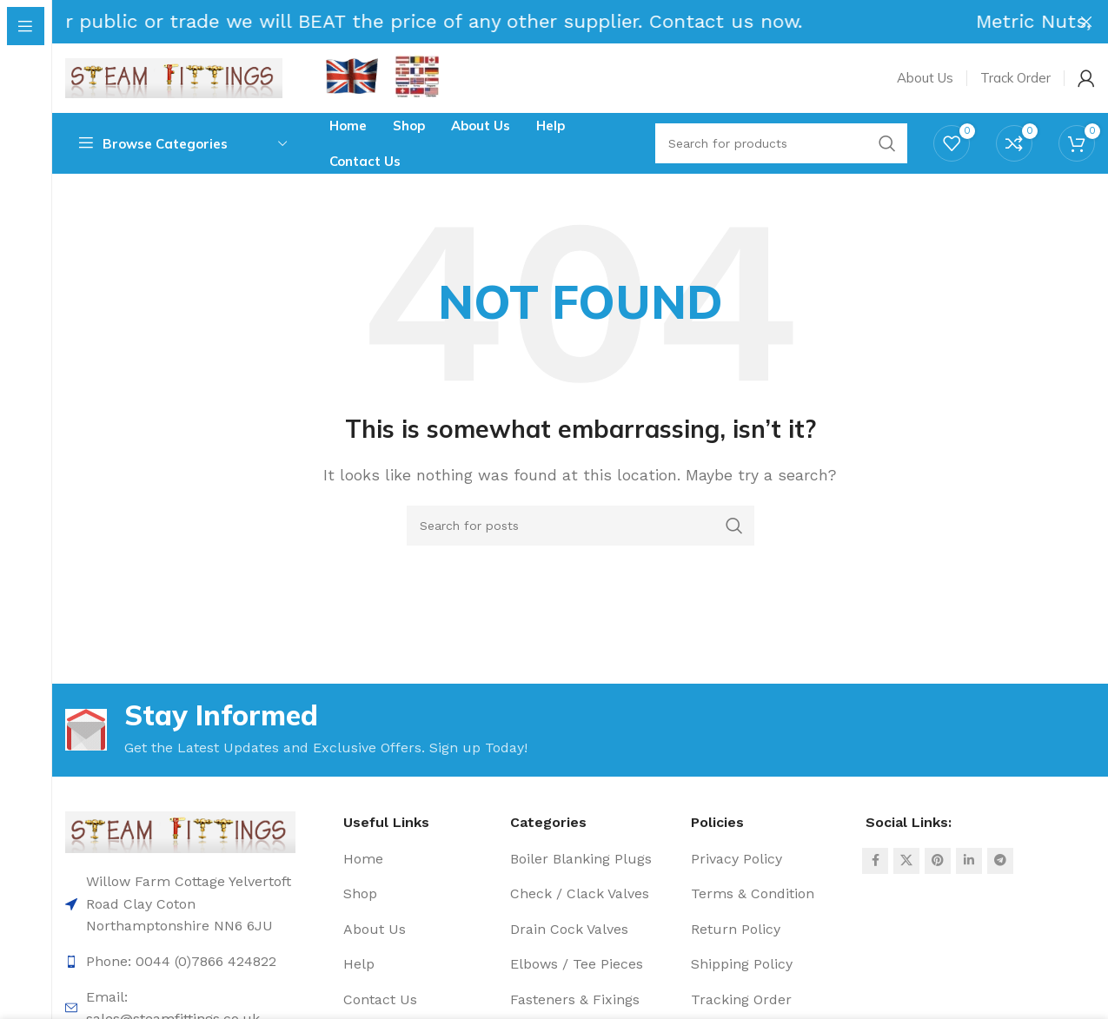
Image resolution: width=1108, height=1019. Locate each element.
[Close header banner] (1086, 21)
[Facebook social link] (875, 861)
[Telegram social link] (1000, 861)
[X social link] (906, 861)
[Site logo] (173, 77)
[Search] (580, 526)
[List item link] (180, 961)
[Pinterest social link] (938, 861)
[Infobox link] (417, 79)
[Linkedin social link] (969, 861)
